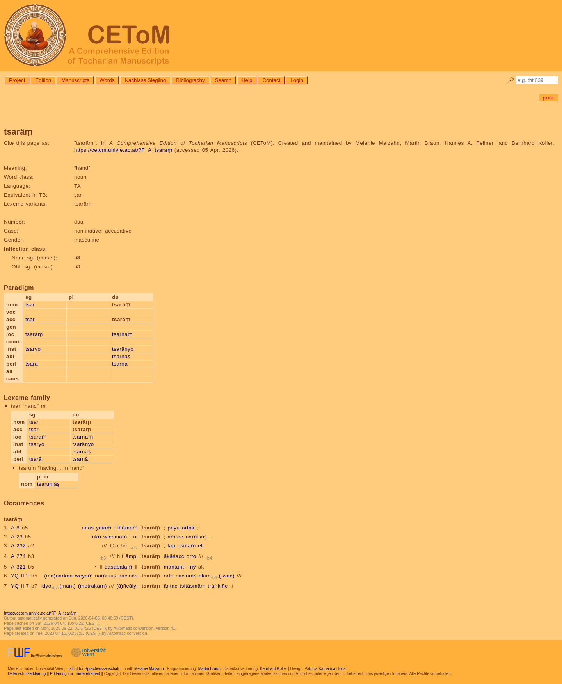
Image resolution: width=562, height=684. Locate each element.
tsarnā (120, 364)
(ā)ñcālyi (127, 586)
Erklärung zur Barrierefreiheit (75, 674)
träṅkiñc (218, 586)
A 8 (15, 528)
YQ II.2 (20, 576)
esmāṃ (187, 546)
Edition (43, 80)
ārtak (188, 528)
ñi (135, 537)
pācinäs (127, 576)
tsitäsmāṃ (192, 586)
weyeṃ (84, 576)
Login (296, 80)
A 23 (17, 537)
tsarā (31, 364)
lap (171, 546)
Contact (271, 80)
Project (17, 80)
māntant (174, 567)
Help (247, 80)
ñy (193, 567)
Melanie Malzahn (149, 668)
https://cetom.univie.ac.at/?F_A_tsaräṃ (123, 150)
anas (88, 528)
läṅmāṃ (127, 528)
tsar (30, 304)
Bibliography (190, 80)
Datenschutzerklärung (27, 674)
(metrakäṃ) (92, 586)
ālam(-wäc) (217, 576)
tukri (96, 537)
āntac (171, 586)
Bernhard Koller (273, 668)
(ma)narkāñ (58, 576)
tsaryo (33, 349)
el (200, 546)
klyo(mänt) (58, 586)
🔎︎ (511, 80)
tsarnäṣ (121, 356)
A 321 (18, 567)
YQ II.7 (20, 586)
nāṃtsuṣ (196, 537)
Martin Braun (209, 668)
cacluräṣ (186, 576)
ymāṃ (103, 528)
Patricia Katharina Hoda (325, 668)
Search (223, 80)
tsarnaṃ (122, 334)
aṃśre (175, 537)
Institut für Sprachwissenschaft (92, 668)
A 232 (18, 546)
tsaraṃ (34, 334)
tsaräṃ (151, 528)
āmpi (132, 556)
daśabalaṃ (118, 567)
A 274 (18, 556)
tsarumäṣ (48, 484)
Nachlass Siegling (145, 80)
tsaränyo (122, 349)
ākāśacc (174, 556)
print (548, 98)
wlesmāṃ (115, 537)
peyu (174, 528)
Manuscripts (75, 80)
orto (191, 556)
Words (107, 80)
